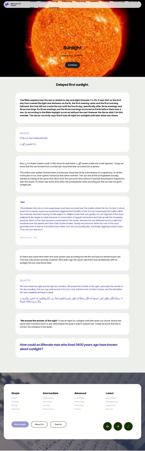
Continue (72, 65)
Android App (20, 425)
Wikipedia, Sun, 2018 (30, 238)
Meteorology (49, 409)
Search (62, 425)
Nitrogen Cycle (113, 402)
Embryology (80, 402)
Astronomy (48, 402)
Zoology (15, 402)
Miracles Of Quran (19, 5)
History (14, 398)
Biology (15, 405)
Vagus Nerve (112, 398)
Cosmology (80, 398)
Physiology (79, 405)
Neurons (110, 409)
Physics (78, 409)
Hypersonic (111, 405)
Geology (47, 405)
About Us (42, 425)
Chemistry (16, 409)
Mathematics (49, 398)
